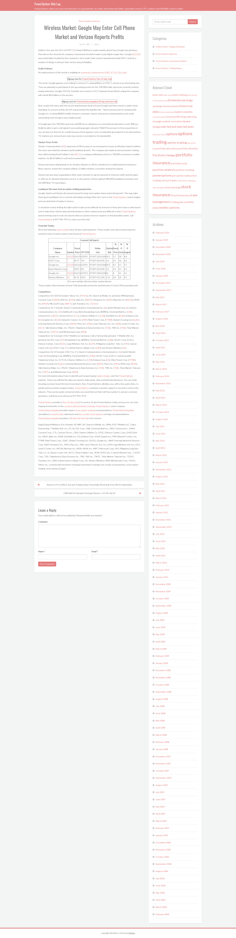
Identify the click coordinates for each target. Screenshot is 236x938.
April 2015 (160, 347)
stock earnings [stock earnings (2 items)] (173, 187)
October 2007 (162, 770)
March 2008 (161, 735)
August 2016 (162, 318)
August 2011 (162, 476)
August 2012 (162, 419)
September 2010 (163, 527)
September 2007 (163, 778)
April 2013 (160, 397)
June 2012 (160, 433)
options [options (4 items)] (171, 134)
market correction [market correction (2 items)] (172, 121)
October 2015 (162, 340)
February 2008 (162, 742)
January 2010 (162, 577)
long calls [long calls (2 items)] (186, 116)
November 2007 (163, 763)
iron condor (84, 414)
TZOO (94, 303)
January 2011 (162, 512)
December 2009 (163, 584)
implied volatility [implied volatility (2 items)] (183, 111)
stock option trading (84, 410)
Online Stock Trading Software (170, 46)
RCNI (134, 364)
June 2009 (160, 627)
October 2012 (162, 412)
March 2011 (161, 498)
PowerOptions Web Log (47, 4)
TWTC (54, 332)
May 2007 (160, 806)
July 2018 (160, 261)
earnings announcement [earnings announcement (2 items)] (166, 106)
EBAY (88, 299)
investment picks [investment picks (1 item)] (159, 117)
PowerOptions (89, 79)
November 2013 (163, 383)
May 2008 (160, 720)
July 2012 (160, 426)
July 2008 (160, 706)
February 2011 (162, 505)
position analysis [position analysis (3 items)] (164, 169)
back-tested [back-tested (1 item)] (168, 95)
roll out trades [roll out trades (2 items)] (169, 180)
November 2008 (163, 677)
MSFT (68, 303)
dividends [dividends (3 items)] (174, 100)
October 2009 (162, 598)
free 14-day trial (103, 79)
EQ (40, 319)
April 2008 (160, 727)
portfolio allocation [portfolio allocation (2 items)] (166, 148)
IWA (118, 323)
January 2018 (162, 275)
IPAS (89, 323)
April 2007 (160, 813)
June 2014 (160, 354)
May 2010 (160, 548)
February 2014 (162, 376)
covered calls (57, 414)
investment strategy (85, 406)
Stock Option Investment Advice (171, 61)
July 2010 (160, 534)
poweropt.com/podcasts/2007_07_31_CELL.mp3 (104, 72)
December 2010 (163, 519)
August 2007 (162, 785)
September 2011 (163, 469)
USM (98, 348)
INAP (72, 323)
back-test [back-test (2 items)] (158, 94)
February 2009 (162, 656)
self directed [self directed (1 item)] (182, 181)
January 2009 (162, 663)
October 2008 (162, 684)
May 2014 (160, 362)
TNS (123, 327)
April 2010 (160, 555)
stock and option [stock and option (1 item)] (158, 188)
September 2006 (163, 864)
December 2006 (163, 842)
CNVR (56, 299)
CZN (102, 315)
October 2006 (162, 857)
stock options (96, 414)
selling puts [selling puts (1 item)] (191, 181)
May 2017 (160, 297)
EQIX (57, 319)
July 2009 (160, 620)
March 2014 (161, 369)
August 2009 (162, 613)
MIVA (45, 303)
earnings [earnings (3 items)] (187, 100)
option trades (62, 229)
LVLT (41, 327)
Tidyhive (131, 933)
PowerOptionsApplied (87, 101)
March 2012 (161, 455)
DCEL (62, 343)
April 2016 (160, 333)
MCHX (129, 299)
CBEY (54, 315)
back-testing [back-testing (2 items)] (180, 94)
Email (95, 551)
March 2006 (161, 907)
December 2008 (163, 670)
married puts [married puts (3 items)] (185, 126)
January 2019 (162, 240)
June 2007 (160, 799)
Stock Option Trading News (169, 68)
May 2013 (160, 390)
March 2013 (161, 405)
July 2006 (160, 878)
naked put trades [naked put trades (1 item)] (159, 135)
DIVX (72, 299)
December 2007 (163, 756)
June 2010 (160, 541)
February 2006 (162, 914)
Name (41, 551)
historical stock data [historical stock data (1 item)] (166, 112)
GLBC (136, 319)
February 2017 (162, 311)
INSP (109, 299)
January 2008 (162, 749)
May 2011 (160, 483)
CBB (129, 312)
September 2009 (163, 605)
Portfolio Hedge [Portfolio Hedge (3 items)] (164, 155)
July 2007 (160, 792)
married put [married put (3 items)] (168, 126)
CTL (77, 315)
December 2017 (163, 283)
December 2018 (163, 247)
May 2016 (160, 326)
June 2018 (160, 268)
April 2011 (160, 491)
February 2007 (162, 828)
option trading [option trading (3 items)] (177, 142)
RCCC (78, 154)
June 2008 (160, 713)
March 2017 (161, 304)
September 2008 (163, 691)
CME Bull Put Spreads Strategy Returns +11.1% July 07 (89, 493)
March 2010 (161, 562)
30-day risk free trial (107, 101)
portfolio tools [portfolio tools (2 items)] (179, 163)
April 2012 (160, 448)
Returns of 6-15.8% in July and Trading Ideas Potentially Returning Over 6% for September (89, 484)
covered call (70, 406)
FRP (85, 319)
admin (96, 44)
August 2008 (162, 699)
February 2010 (162, 570)
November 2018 (163, 254)
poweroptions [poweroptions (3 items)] (162, 175)
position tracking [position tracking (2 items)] (185, 169)
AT (62, 340)
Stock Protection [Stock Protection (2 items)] (180, 195)
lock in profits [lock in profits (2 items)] (173, 116)
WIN (83, 332)
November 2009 (163, 591)
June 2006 (160, 885)
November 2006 (163, 849)
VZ (64, 146)
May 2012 (160, 440)
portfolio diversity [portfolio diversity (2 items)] (188, 148)
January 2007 (162, 835)
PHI (127, 343)
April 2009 (160, 641)
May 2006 (160, 892)
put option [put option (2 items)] (178, 175)
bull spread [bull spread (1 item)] (162, 101)
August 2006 (162, 871)
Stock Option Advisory (89, 21)
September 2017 (163, 290)
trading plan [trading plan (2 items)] (177, 201)
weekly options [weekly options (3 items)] (169, 207)
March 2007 (161, 821)
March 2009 (161, 649)
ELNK (122, 315)
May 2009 (160, 634)
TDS (108, 327)
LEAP (92, 343)
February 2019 (162, 232)
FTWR (109, 319)
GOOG (136, 54)
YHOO (84, 295)
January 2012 (162, 462)
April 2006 (160, 900)
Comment (43, 521)
